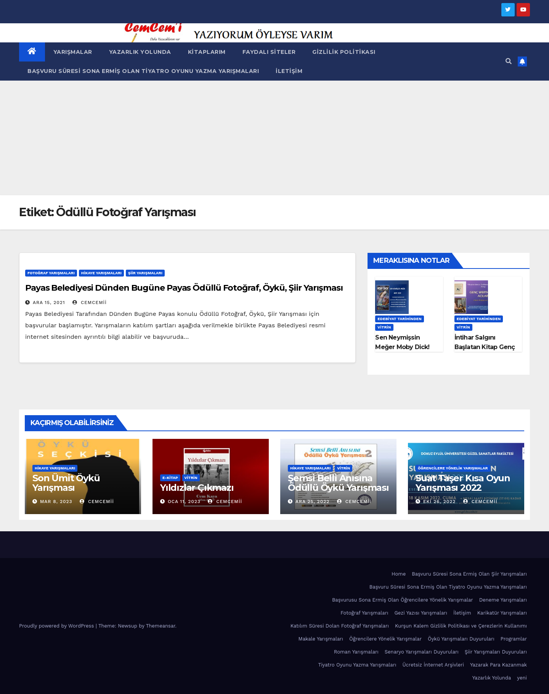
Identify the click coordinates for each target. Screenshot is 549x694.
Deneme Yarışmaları (503, 600)
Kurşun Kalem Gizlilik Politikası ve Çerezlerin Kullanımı (461, 626)
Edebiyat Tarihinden (399, 319)
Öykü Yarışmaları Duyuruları (461, 639)
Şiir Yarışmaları (145, 273)
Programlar (514, 639)
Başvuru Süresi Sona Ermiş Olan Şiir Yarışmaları (469, 574)
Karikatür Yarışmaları (502, 613)
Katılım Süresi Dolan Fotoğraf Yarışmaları (340, 626)
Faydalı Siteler (269, 52)
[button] (509, 61)
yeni (522, 678)
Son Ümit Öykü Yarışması (66, 482)
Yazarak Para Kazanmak (498, 665)
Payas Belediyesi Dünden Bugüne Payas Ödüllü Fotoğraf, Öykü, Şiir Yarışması (184, 288)
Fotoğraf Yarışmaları (51, 273)
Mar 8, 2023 (56, 501)
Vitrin (384, 327)
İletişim (289, 71)
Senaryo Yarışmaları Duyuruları (422, 652)
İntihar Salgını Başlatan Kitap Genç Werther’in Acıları (484, 347)
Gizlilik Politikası (344, 52)
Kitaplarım (207, 52)
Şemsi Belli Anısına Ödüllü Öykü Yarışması (338, 482)
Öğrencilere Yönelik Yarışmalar (453, 468)
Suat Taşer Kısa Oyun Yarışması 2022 (463, 482)
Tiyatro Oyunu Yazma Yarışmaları (357, 665)
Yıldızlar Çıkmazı (197, 487)
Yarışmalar (72, 52)
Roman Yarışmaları (356, 652)
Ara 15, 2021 (49, 302)
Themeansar (160, 626)
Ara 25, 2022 (312, 501)
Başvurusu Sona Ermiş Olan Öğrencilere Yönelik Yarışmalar (402, 600)
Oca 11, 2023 (184, 501)
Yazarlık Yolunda (140, 52)
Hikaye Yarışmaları (101, 273)
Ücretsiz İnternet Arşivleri (433, 665)
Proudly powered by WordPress (57, 626)
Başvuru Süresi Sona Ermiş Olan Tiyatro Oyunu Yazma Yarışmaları (143, 71)
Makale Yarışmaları (321, 639)
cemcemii (89, 302)
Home (399, 574)
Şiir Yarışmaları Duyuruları (496, 652)
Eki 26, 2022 (439, 501)
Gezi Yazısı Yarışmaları (420, 613)
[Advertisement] (274, 137)
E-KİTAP (170, 478)
